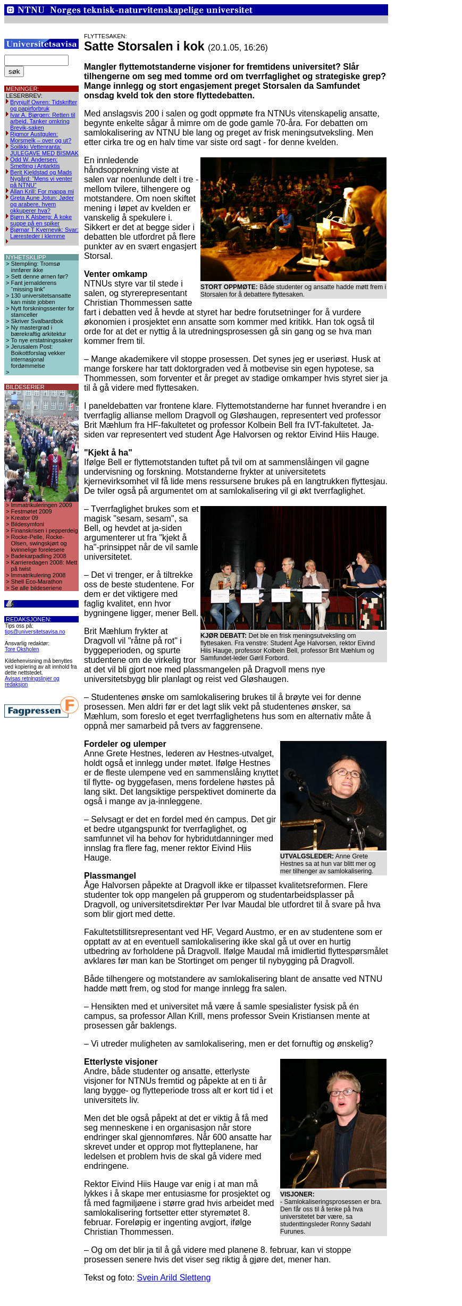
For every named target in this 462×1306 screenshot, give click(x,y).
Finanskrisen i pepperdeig (44, 530)
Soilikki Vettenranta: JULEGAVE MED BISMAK (44, 150)
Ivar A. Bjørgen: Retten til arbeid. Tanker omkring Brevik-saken (42, 121)
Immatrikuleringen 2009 (41, 505)
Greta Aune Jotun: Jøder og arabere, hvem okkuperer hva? (42, 204)
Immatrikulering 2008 (38, 575)
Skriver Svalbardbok (37, 321)
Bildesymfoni (27, 524)
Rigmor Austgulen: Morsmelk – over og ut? (40, 137)
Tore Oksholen (22, 649)
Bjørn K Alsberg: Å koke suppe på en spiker (41, 220)
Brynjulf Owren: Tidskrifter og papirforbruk (43, 105)
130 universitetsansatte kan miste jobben (41, 298)
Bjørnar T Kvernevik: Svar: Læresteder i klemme (44, 232)
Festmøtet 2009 (31, 511)
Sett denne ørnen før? (40, 276)
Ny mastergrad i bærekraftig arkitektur (38, 330)
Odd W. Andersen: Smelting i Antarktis (35, 162)
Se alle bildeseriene (36, 588)
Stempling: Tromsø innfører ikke (35, 266)
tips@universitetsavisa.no (35, 632)
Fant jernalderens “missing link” (34, 286)
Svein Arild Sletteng (174, 1277)
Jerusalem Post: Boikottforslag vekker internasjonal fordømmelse (38, 356)
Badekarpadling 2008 (38, 556)
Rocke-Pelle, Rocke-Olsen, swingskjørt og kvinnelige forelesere (39, 543)
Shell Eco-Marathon (37, 581)
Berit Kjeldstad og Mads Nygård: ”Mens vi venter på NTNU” (41, 178)
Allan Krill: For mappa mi (42, 191)
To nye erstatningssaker (42, 340)
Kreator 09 (24, 518)
